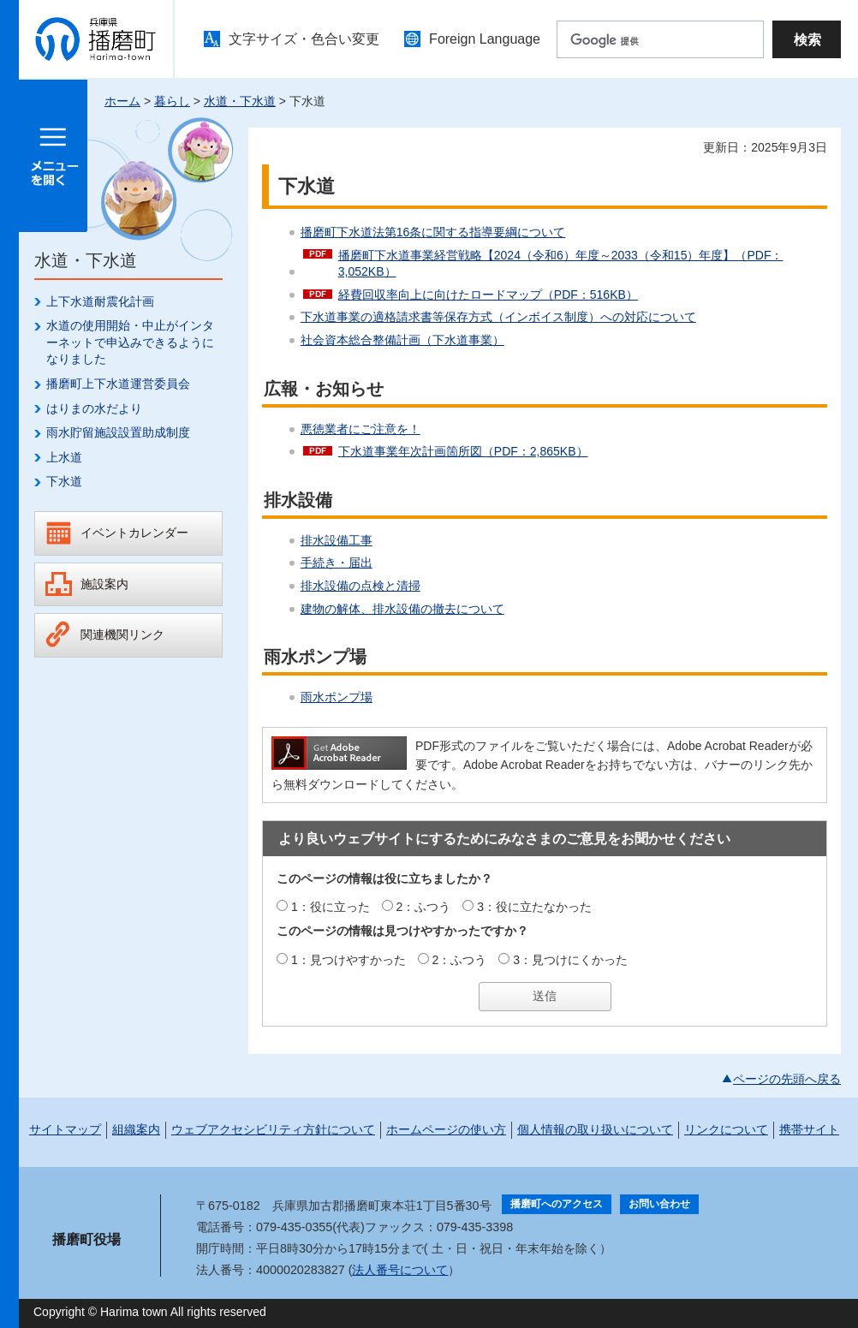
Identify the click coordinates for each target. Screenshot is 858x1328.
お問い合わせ (659, 1204)
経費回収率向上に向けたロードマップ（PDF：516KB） (488, 294)
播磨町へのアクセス (556, 1204)
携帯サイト (809, 1129)
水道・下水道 (240, 101)
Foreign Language (484, 39)
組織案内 (136, 1129)
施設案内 (104, 584)
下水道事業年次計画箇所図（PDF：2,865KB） (463, 451)
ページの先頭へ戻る (787, 1079)
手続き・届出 (336, 562)
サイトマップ (65, 1129)
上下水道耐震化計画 (100, 301)
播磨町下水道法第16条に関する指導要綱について (433, 232)
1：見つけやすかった (348, 960)
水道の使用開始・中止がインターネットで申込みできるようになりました (130, 342)
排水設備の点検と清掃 (360, 586)
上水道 (64, 457)
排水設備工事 (336, 540)
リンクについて (726, 1129)
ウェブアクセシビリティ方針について (273, 1129)
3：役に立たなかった (534, 907)
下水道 (64, 481)
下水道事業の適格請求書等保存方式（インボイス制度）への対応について (498, 317)
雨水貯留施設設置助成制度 (118, 432)
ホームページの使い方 (446, 1129)
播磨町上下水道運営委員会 (118, 383)
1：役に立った (330, 907)
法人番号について (400, 1270)
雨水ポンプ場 (336, 697)
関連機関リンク (122, 634)
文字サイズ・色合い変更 (304, 39)
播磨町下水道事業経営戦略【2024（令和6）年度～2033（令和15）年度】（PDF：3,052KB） (561, 263)
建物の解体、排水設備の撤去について (402, 609)
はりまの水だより (94, 408)
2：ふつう (423, 907)
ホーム (122, 101)
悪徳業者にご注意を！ (360, 429)
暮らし (172, 101)
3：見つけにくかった (570, 960)
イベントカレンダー (134, 532)
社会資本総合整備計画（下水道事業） (402, 340)
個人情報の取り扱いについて (595, 1129)
